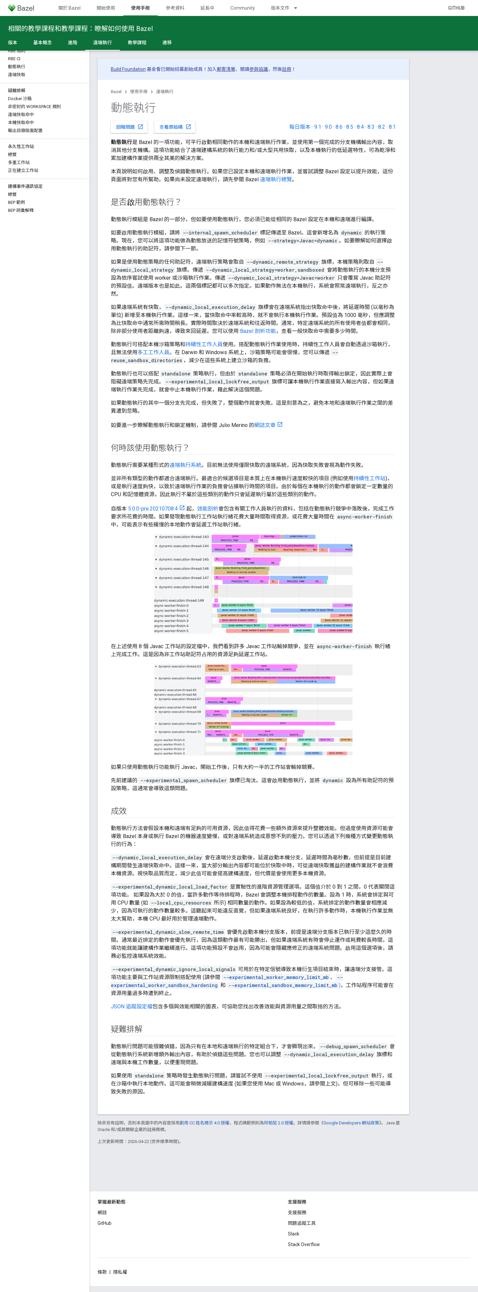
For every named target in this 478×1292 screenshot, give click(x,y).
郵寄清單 (226, 69)
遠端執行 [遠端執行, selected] (102, 42)
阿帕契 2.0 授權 (278, 1122)
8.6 (339, 127)
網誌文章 (265, 425)
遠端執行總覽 (276, 179)
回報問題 (129, 127)
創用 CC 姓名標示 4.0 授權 (204, 1122)
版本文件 (280, 8)
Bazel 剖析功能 (258, 331)
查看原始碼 (175, 127)
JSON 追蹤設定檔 (131, 1006)
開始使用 (106, 8)
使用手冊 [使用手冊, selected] (140, 8)
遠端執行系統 (185, 465)
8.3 (370, 127)
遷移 (167, 42)
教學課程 (137, 42)
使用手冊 (138, 91)
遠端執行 (164, 91)
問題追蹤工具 (302, 1223)
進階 (72, 42)
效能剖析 (207, 508)
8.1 (392, 127)
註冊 (286, 69)
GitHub (456, 8)
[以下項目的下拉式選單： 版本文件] (299, 8)
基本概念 (42, 42)
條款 (102, 1272)
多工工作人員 (153, 352)
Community (242, 8)
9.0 (328, 127)
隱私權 (120, 1272)
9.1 (317, 127)
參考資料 (175, 8)
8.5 (349, 127)
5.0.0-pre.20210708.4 (153, 508)
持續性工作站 (369, 478)
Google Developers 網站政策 (351, 1122)
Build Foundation (128, 69)
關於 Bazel (69, 8)
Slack (293, 1233)
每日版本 (300, 127)
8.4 (360, 127)
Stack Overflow (304, 1244)
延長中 (207, 8)
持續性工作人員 (204, 344)
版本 (12, 42)
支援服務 (297, 1212)
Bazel (116, 91)
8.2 (381, 127)
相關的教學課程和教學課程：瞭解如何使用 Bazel (80, 29)
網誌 (102, 1212)
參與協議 (258, 69)
